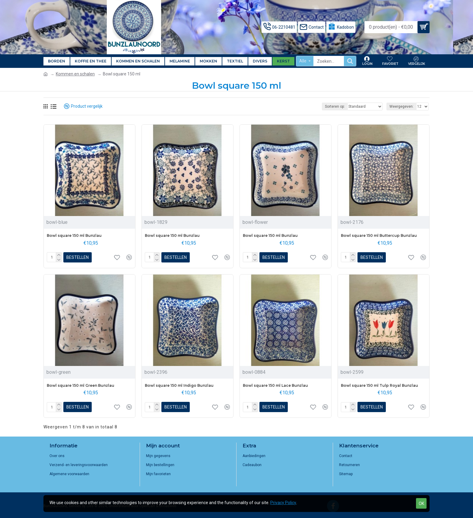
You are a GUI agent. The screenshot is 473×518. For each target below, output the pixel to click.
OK (421, 503)
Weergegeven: (401, 106)
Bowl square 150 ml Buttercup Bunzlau (379, 235)
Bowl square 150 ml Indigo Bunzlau (179, 385)
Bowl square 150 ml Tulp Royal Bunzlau (379, 385)
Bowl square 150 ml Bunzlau (74, 235)
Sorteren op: (335, 106)
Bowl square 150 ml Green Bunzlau (80, 385)
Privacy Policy (283, 502)
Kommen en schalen (75, 74)
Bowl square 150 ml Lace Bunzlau (275, 385)
